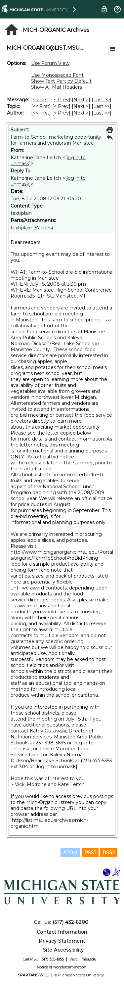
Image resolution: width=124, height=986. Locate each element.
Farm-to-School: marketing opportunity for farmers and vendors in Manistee (56, 140)
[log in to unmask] (56, 767)
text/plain (21, 228)
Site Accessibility (63, 950)
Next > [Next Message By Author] (81, 113)
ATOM (70, 853)
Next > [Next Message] (81, 100)
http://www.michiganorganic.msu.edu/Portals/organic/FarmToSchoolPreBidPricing (62, 555)
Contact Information (62, 932)
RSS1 (90, 853)
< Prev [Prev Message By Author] (61, 113)
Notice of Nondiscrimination (61, 967)
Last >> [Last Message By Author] (101, 113)
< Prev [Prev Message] (61, 100)
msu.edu (88, 959)
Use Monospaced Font (57, 75)
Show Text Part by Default (61, 81)
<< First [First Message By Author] (41, 113)
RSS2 (109, 853)
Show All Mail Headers (56, 87)
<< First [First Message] (41, 100)
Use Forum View (50, 63)
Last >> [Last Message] (101, 100)
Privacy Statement (62, 941)
